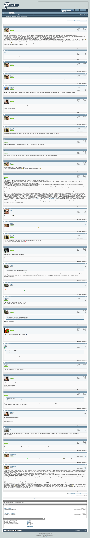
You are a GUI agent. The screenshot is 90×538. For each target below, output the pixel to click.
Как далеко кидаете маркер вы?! (38, 498)
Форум (11, 13)
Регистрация (83, 10)
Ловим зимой (6, 511)
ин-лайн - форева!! (7, 508)
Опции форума (26, 14)
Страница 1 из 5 (71, 20)
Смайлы (28, 521)
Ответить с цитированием (81, 48)
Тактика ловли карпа (19, 19)
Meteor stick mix (82, 187)
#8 (85, 126)
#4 (85, 73)
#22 (85, 343)
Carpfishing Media (24, 16)
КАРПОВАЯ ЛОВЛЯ (11, 19)
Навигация (31, 14)
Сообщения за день (7, 14)
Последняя (84, 20)
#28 (85, 439)
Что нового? (47, 13)
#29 (85, 452)
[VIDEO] (28, 523)
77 (85, 224)
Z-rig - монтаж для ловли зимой (9, 513)
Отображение (83, 24)
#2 (85, 50)
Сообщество (20, 14)
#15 (85, 233)
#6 (85, 97)
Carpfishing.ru (14, 16)
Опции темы (72, 24)
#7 (85, 114)
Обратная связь (77, 530)
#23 (85, 362)
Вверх (85, 495)
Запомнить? (64, 11)
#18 (85, 282)
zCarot (46, 536)
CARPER (82, 530)
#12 (85, 173)
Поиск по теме (77, 24)
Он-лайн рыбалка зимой (10, 23)
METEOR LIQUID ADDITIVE (53, 187)
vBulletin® (44, 534)
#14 (85, 221)
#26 (85, 410)
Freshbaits (18, 16)
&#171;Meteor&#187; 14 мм (52, 198)
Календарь (16, 14)
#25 (85, 391)
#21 (85, 326)
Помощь (77, 10)
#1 (85, 26)
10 (85, 65)
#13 (85, 208)
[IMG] (28, 522)
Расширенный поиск (83, 14)
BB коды (28, 520)
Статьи (6, 13)
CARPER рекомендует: (7, 16)
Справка (12, 14)
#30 (85, 464)
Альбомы (21, 13)
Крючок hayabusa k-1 (35, 198)
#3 (85, 61)
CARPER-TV (36, 13)
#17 (85, 263)
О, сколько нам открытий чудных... (51, 498)
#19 (85, 296)
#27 (85, 427)
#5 (85, 85)
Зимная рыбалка (7, 506)
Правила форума (30, 526)
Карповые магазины (28, 13)
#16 (85, 246)
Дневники (16, 13)
